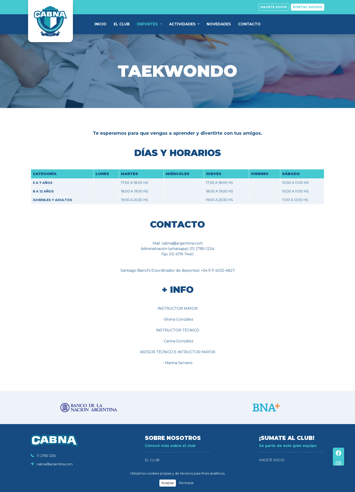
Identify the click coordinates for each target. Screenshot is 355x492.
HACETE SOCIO (271, 460)
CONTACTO (249, 24)
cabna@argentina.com (52, 464)
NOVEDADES (219, 24)
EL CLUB (122, 24)
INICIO (100, 24)
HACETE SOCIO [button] (274, 7)
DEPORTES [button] (148, 24)
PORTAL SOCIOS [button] (307, 7)
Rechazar (186, 483)
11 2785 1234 (43, 456)
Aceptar (167, 483)
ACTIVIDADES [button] (183, 24)
